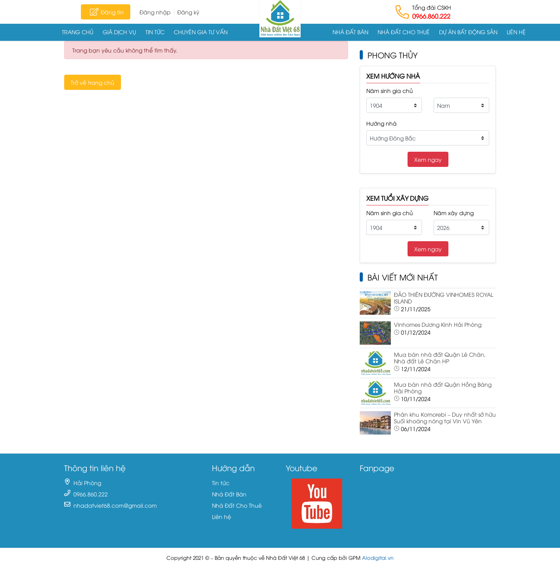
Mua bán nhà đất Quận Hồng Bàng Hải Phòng (443, 387)
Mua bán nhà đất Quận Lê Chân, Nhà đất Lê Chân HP (440, 358)
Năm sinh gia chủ (389, 90)
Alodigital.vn (378, 557)
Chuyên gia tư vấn (201, 31)
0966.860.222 (431, 16)
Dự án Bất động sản (468, 31)
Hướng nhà (381, 123)
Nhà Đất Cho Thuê (404, 31)
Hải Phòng (87, 482)
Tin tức (154, 31)
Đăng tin (106, 12)
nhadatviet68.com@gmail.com (115, 505)
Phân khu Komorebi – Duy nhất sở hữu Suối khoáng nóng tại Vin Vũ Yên (445, 417)
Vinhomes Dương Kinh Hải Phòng (437, 324)
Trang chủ (77, 31)
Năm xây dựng (454, 212)
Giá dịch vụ (119, 31)
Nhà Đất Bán (350, 31)
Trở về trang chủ (92, 82)
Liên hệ (516, 31)
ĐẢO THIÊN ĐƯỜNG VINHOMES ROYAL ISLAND (443, 298)
